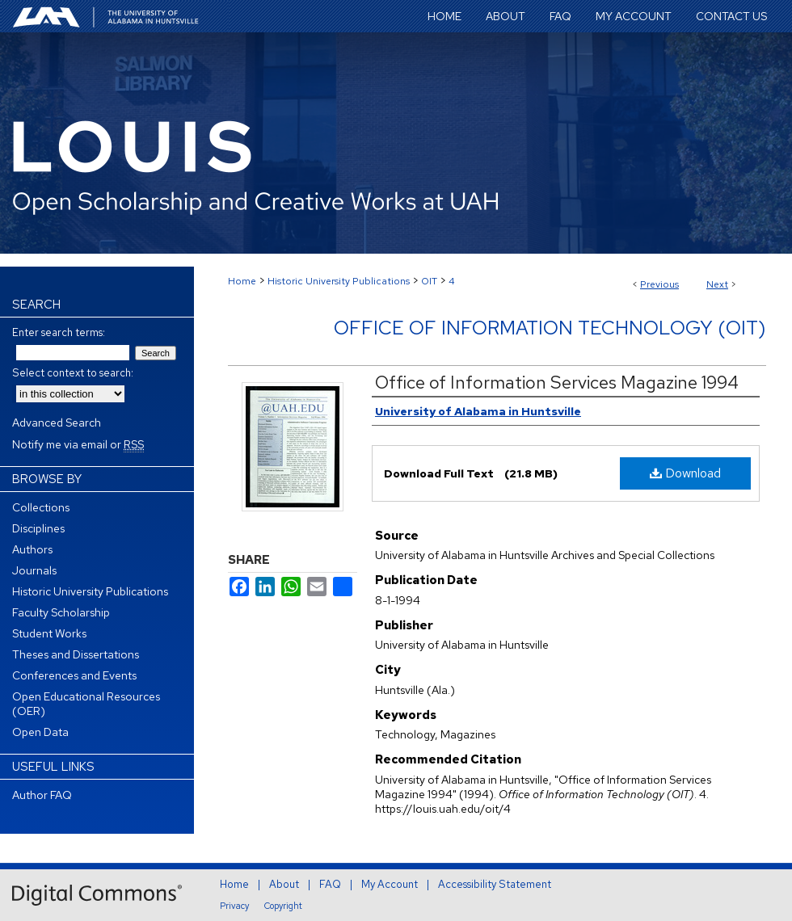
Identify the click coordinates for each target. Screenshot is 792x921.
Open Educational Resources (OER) (86, 703)
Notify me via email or (78, 444)
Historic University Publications (339, 281)
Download (685, 473)
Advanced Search (56, 422)
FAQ (330, 884)
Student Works (49, 633)
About (284, 884)
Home (242, 281)
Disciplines (38, 528)
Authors (32, 549)
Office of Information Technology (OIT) (550, 327)
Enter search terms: (58, 332)
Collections (41, 507)
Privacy (234, 905)
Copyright (283, 905)
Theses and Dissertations (75, 654)
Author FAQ (42, 795)
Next (717, 284)
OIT (429, 281)
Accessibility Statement (494, 884)
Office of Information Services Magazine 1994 (557, 382)
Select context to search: (72, 373)
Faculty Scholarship (61, 612)
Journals (34, 570)
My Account (389, 884)
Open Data (40, 732)
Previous (659, 284)
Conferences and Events (74, 675)
